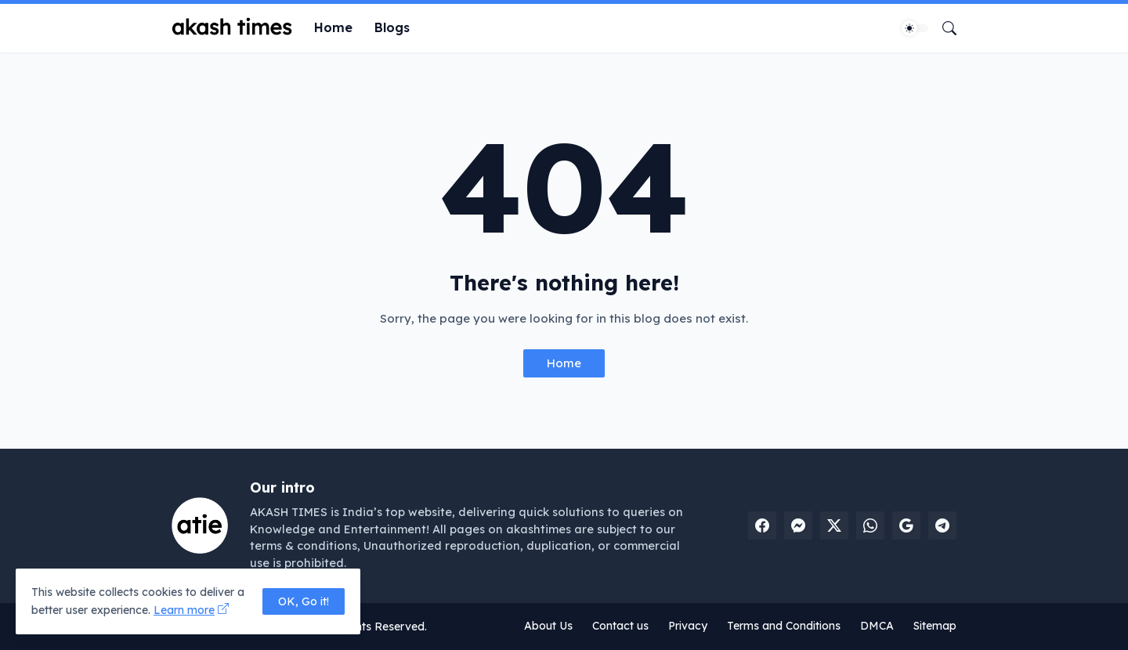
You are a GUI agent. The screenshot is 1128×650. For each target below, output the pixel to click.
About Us (548, 626)
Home (333, 27)
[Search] (943, 28)
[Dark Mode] (915, 28)
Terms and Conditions (784, 626)
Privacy (687, 626)
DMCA (877, 626)
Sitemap (934, 626)
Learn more (184, 610)
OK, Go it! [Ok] (303, 601)
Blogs (392, 27)
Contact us (620, 626)
